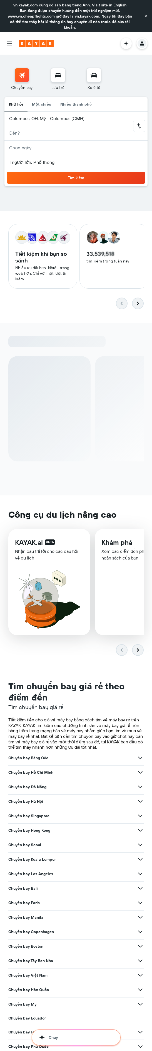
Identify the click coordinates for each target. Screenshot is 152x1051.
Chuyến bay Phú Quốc (28, 1046)
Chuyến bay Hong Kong (29, 830)
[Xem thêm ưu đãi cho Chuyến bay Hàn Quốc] (140, 989)
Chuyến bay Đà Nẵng (27, 786)
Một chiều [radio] (41, 104)
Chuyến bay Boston (25, 946)
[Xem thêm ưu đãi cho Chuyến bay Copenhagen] (140, 931)
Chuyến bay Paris (24, 902)
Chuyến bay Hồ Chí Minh (30, 772)
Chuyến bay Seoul (24, 844)
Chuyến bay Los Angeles (30, 873)
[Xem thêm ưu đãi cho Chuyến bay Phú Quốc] (140, 1046)
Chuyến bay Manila (25, 917)
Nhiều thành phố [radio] (76, 104)
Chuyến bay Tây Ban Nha (30, 960)
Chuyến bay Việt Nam (28, 975)
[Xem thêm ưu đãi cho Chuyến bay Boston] (140, 946)
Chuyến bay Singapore (28, 815)
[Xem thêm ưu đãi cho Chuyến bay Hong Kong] (140, 830)
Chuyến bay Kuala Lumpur (32, 859)
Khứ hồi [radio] (16, 104)
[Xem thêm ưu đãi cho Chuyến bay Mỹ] (140, 1004)
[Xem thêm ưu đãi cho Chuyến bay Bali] (140, 888)
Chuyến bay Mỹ (22, 1004)
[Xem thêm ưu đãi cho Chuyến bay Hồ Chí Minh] (140, 772)
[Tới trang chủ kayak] (36, 43)
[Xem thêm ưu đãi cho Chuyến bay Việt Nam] (140, 975)
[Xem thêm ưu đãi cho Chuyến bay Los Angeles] (140, 873)
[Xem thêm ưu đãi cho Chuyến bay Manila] (140, 917)
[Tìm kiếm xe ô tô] (94, 75)
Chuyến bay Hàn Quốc (28, 989)
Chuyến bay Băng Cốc (28, 757)
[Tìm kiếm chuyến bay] (22, 75)
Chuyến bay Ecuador (27, 1018)
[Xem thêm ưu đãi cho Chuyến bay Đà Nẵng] (140, 787)
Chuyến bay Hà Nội (25, 801)
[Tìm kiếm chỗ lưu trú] (58, 75)
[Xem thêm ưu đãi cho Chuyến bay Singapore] (140, 815)
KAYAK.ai (29, 542)
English (119, 5)
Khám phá (116, 542)
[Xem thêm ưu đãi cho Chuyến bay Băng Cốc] (140, 758)
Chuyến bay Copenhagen (31, 931)
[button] (146, 16)
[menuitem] (22, 79)
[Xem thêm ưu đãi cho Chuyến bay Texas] (140, 1032)
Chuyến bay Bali (23, 888)
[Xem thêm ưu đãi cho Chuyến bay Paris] (140, 902)
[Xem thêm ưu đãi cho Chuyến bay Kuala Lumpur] (140, 859)
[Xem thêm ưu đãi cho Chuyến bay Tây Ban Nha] (140, 960)
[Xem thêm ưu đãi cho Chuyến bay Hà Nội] (140, 801)
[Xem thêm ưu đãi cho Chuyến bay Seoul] (140, 844)
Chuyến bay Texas (24, 1032)
